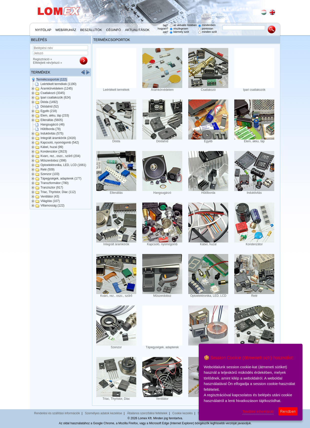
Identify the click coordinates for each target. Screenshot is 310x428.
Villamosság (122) (52, 205)
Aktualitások (137, 30)
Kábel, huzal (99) (51, 147)
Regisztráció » (42, 59)
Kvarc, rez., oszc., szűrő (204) (60, 156)
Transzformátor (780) (54, 183)
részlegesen (181, 28)
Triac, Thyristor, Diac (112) (58, 192)
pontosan (207, 28)
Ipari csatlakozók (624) (55, 97)
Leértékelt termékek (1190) (58, 84)
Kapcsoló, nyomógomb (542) (59, 142)
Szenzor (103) (49, 174)
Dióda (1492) (49, 102)
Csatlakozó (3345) (52, 93)
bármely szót (181, 31)
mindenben (209, 25)
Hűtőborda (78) (50, 129)
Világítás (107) (50, 201)
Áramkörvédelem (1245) (56, 88)
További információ (258, 411)
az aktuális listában (185, 25)
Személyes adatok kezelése (103, 413)
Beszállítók (91, 30)
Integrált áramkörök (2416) (58, 138)
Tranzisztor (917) (51, 187)
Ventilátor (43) (49, 196)
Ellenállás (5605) (51, 120)
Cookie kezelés (182, 413)
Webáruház (66, 30)
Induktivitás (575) (51, 133)
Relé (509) (47, 169)
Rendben (288, 411)
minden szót (209, 31)
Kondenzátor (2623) (53, 151)
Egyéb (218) (48, 111)
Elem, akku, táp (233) (54, 115)
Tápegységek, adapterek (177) (60, 178)
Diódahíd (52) (49, 106)
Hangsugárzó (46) (52, 124)
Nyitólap (43, 30)
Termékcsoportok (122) (51, 79)
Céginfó (113, 30)
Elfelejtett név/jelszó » (47, 62)
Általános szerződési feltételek (147, 413)
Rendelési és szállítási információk (57, 413)
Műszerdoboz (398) (53, 160)
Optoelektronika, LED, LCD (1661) (63, 165)
